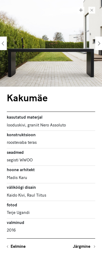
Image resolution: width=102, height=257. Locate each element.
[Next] (98, 43)
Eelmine (18, 247)
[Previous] (3, 43)
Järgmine (82, 247)
